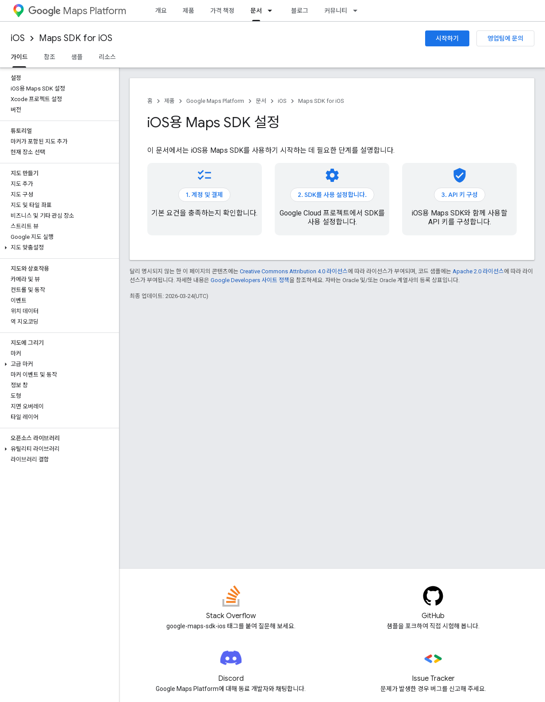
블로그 (299, 11)
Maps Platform (77, 11)
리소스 (107, 57)
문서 (261, 101)
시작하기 (447, 38)
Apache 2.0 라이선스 (478, 271)
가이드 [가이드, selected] (19, 57)
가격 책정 (222, 11)
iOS (18, 38)
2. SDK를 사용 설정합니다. (332, 195)
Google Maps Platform (215, 101)
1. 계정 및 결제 (204, 195)
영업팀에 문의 (505, 38)
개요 (161, 11)
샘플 (77, 57)
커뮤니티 (335, 11)
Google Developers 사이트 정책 (250, 280)
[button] (57, 247)
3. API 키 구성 (459, 195)
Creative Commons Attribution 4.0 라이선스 (294, 271)
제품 (188, 11)
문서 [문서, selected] (256, 11)
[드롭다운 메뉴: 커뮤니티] (357, 10)
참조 (49, 57)
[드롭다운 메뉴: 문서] (272, 10)
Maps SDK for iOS (75, 38)
